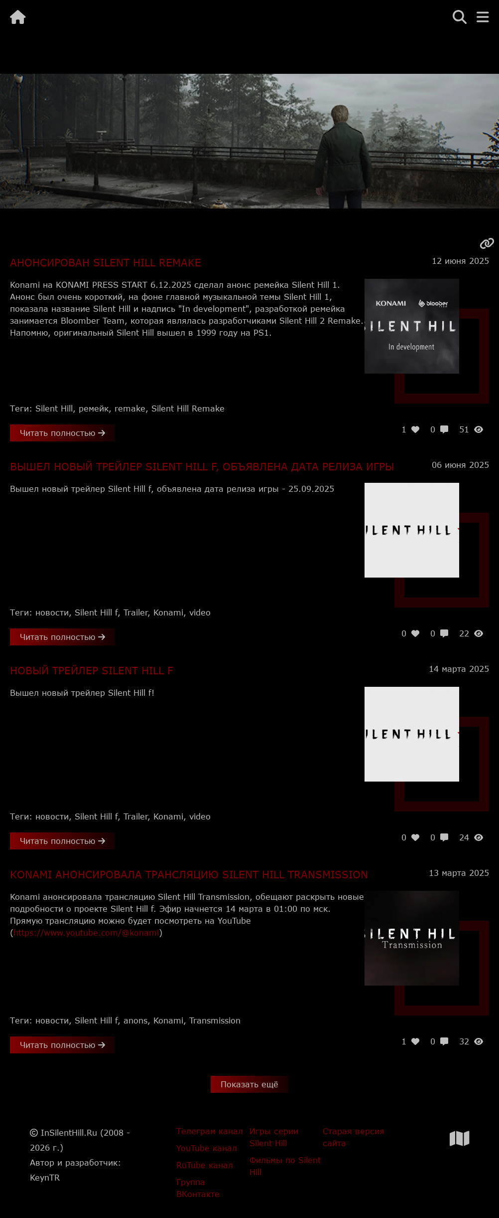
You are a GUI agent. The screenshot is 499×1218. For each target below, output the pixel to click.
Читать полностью (62, 432)
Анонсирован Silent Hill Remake (105, 262)
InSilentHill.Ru (69, 1132)
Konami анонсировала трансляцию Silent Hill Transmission (189, 874)
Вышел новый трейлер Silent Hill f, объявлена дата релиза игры (202, 466)
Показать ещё (249, 1084)
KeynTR (45, 1177)
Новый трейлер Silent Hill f (91, 670)
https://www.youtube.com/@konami (86, 932)
